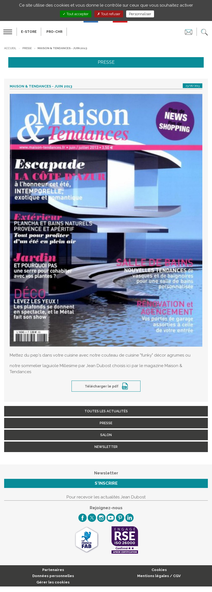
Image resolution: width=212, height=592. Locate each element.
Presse (27, 48)
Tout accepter (76, 14)
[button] (204, 32)
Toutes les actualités (106, 411)
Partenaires (53, 570)
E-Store (29, 32)
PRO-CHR (54, 32)
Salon (106, 435)
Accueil (10, 48)
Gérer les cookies (53, 582)
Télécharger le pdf (102, 386)
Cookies (159, 570)
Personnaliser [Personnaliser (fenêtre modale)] (140, 14)
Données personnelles (53, 576)
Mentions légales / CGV (159, 576)
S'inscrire (106, 483)
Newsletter (106, 447)
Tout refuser (108, 14)
